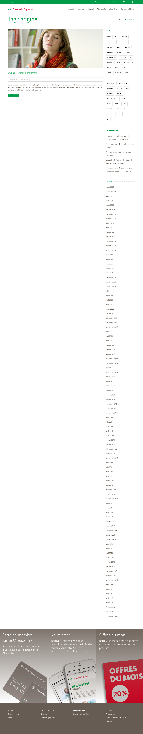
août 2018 (109, 463)
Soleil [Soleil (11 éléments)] (117, 103)
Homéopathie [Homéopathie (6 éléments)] (111, 78)
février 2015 (110, 607)
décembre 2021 (111, 318)
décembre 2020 (112, 359)
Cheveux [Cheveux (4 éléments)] (119, 52)
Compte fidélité (126, 9)
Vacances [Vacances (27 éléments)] (110, 109)
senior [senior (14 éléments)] (109, 103)
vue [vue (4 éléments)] (126, 114)
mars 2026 (110, 187)
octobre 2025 (111, 192)
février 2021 (110, 350)
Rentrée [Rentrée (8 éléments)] (119, 93)
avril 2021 (109, 341)
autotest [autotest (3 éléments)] (110, 47)
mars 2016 (110, 558)
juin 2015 (109, 589)
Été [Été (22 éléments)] (108, 119)
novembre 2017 (111, 490)
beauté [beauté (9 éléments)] (118, 47)
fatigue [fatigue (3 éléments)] (118, 62)
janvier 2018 (110, 485)
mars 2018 (110, 481)
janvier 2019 (110, 445)
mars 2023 (110, 268)
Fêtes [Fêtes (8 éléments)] (116, 67)
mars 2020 (110, 390)
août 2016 (109, 544)
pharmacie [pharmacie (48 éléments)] (110, 88)
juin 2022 (109, 295)
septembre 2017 (112, 499)
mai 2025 (109, 201)
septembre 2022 (112, 287)
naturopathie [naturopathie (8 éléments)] (111, 83)
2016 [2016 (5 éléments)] (116, 36)
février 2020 (110, 395)
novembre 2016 (111, 531)
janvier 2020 (110, 399)
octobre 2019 (111, 408)
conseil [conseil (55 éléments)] (127, 52)
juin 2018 (109, 467)
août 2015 (109, 585)
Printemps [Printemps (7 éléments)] (110, 93)
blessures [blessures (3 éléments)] (127, 47)
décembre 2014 (111, 616)
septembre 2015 (112, 580)
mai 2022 (109, 300)
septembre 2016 (112, 539)
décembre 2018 (111, 449)
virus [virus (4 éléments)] (125, 109)
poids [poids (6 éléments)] (127, 88)
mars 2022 (110, 309)
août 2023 (109, 255)
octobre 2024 (111, 219)
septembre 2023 (112, 250)
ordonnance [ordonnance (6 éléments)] (123, 83)
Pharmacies (110, 714)
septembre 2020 (112, 372)
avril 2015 (109, 598)
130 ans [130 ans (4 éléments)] (109, 36)
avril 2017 (109, 512)
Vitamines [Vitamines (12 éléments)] (110, 114)
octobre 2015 (110, 576)
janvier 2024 (110, 237)
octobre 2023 (111, 246)
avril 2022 (109, 305)
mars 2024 (110, 232)
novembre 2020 (112, 363)
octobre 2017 (110, 494)
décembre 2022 (112, 277)
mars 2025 (110, 205)
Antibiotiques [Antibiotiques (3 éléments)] (123, 42)
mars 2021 (110, 345)
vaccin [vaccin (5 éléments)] (118, 109)
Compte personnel (100, 2)
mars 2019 (110, 436)
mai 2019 (109, 427)
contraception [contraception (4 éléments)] (111, 57)
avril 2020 (110, 386)
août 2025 (109, 196)
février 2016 (110, 562)
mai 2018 (109, 472)
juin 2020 (109, 381)
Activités (80, 9)
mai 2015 (109, 594)
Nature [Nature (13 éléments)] (131, 78)
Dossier (26, 79)
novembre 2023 (111, 241)
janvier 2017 (110, 526)
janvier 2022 (110, 314)
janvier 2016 (110, 567)
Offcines (44, 714)
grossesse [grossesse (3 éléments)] (118, 73)
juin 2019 (109, 422)
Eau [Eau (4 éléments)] (131, 57)
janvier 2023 (110, 273)
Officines (125, 2)
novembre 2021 (111, 323)
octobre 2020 (111, 368)
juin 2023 (109, 259)
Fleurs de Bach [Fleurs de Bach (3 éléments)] (128, 62)
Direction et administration (116, 718)
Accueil (71, 9)
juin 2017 (109, 503)
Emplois (109, 721)
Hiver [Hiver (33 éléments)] (126, 73)
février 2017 (110, 521)
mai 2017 (109, 508)
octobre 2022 (111, 282)
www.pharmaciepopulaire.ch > (17, 2)
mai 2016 (109, 553)
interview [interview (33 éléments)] (121, 78)
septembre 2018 (112, 458)
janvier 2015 (110, 612)
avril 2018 (109, 476)
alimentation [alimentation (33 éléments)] (111, 42)
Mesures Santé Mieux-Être (107, 9)
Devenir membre (14, 714)
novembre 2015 (111, 571)
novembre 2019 (111, 404)
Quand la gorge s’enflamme (22, 73)
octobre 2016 (111, 535)
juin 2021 (109, 332)
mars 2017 (110, 517)
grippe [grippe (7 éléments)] (109, 73)
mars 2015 (110, 603)
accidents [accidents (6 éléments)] (124, 36)
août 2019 (109, 418)
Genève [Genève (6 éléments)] (124, 67)
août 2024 (110, 223)
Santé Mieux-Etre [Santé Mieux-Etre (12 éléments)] (112, 98)
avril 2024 (109, 228)
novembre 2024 (112, 214)
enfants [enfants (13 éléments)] (109, 62)
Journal (91, 9)
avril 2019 (109, 431)
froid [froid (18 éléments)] (109, 67)
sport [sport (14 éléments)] (124, 103)
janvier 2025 (110, 210)
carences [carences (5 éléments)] (110, 52)
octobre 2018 (111, 454)
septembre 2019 (112, 413)
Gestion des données (114, 2)
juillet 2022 (110, 291)
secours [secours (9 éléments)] (123, 98)
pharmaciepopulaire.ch (49, 718)
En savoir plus (13, 95)
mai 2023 (109, 264)
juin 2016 (109, 549)
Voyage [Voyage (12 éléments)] (119, 114)
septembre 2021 (112, 327)
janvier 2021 (110, 354)
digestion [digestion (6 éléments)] (123, 57)
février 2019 (110, 440)
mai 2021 (109, 336)
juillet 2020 (110, 377)
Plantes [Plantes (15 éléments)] (119, 88)
